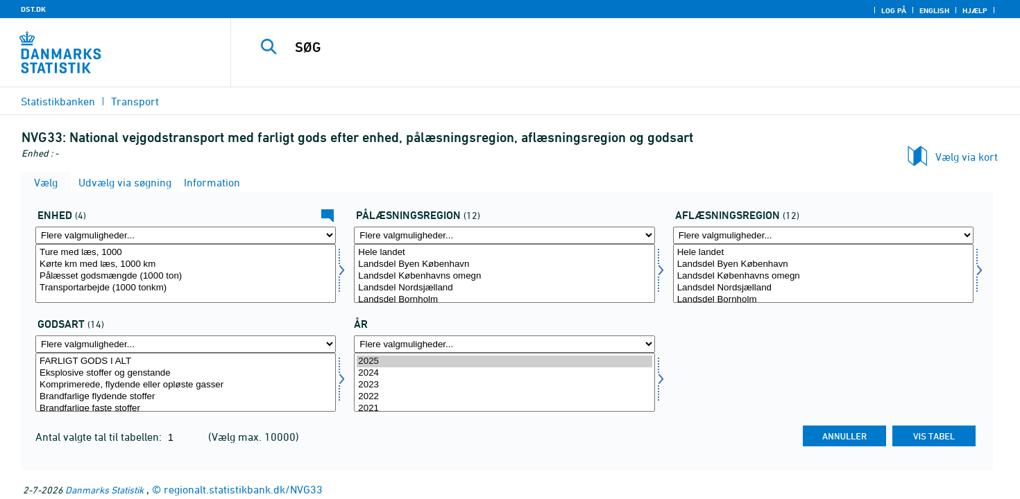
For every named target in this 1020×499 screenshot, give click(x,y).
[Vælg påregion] (504, 273)
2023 (504, 385)
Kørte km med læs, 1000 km (185, 264)
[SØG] (601, 47)
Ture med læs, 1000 (185, 253)
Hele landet (504, 253)
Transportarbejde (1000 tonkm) (185, 288)
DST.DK (33, 9)
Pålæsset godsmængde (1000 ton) (185, 276)
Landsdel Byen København (504, 264)
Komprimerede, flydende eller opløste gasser (185, 385)
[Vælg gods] (185, 382)
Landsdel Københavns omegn (504, 276)
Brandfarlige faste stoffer (185, 408)
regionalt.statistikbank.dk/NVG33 (243, 489)
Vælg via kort (966, 156)
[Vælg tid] (504, 382)
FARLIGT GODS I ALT (185, 361)
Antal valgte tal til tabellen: (99, 436)
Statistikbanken (58, 101)
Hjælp (974, 10)
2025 (504, 361)
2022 (504, 397)
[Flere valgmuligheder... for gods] (185, 344)
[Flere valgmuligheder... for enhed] (185, 235)
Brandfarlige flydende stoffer (185, 397)
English (934, 10)
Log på (893, 10)
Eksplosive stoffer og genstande (185, 373)
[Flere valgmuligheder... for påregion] (504, 235)
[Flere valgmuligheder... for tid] (504, 344)
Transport (135, 101)
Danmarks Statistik (104, 490)
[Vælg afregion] (823, 273)
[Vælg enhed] (185, 273)
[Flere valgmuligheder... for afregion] (823, 235)
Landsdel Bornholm (504, 300)
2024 (504, 373)
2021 (504, 408)
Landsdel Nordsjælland (504, 288)
